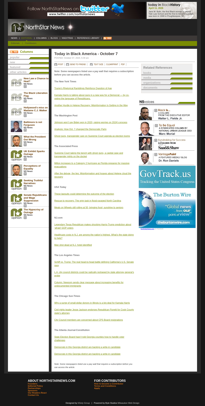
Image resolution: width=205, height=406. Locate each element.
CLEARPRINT (112, 64)
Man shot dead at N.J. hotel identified (73, 245)
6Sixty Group (84, 403)
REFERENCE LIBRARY (88, 38)
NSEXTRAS (67, 38)
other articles (18, 72)
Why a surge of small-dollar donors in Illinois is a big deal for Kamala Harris (92, 303)
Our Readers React (37, 393)
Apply (97, 388)
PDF (123, 64)
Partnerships (34, 388)
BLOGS (54, 38)
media (147, 77)
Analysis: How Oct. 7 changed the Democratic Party (80, 129)
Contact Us (33, 395)
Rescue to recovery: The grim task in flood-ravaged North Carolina (87, 200)
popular (14, 57)
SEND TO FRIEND (78, 64)
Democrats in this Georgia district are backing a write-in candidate (87, 347)
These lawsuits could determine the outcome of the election (84, 194)
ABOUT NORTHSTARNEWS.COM (51, 380)
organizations (152, 82)
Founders (32, 384)
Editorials (15, 43)
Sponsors (32, 390)
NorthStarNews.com (147, 229)
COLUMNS (41, 38)
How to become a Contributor (108, 384)
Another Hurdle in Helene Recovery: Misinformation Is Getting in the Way (91, 105)
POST (60, 64)
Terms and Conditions (105, 386)
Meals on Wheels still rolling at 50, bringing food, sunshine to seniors (88, 207)
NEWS (14, 38)
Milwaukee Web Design (129, 403)
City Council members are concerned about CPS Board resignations (88, 320)
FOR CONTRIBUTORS (110, 380)
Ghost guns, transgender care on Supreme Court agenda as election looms (92, 136)
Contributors (30, 43)
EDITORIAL (26, 38)
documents (150, 87)
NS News (28, 84)
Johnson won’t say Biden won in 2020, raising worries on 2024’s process (90, 122)
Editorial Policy (35, 386)
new (12, 62)
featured (15, 67)
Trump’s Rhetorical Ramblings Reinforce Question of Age (83, 88)
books (147, 72)
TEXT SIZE (98, 64)
